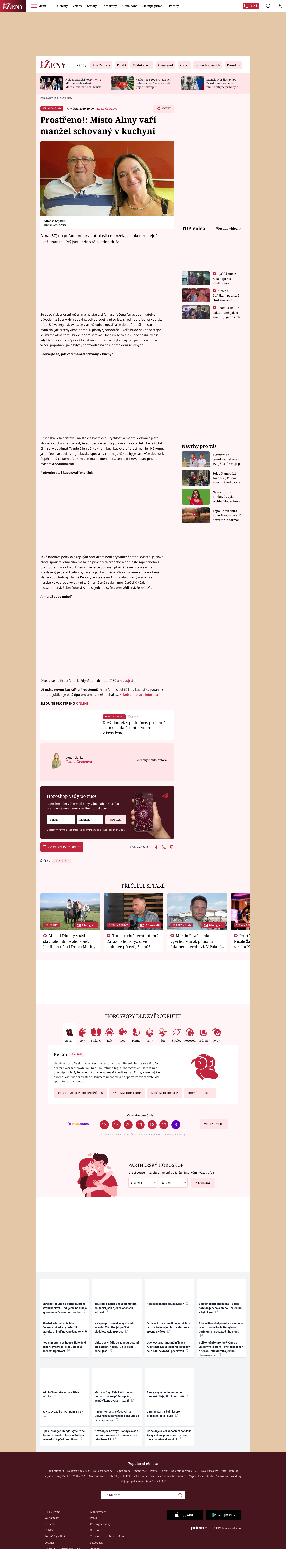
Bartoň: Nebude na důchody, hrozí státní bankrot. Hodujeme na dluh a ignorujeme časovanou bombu (65, 1308)
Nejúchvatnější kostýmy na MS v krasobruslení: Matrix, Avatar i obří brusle (83, 83)
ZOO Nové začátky (206, 1471)
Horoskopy (109, 6)
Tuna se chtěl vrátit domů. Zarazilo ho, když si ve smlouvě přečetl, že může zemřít (133, 943)
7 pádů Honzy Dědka (57, 1476)
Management (98, 1512)
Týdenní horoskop (127, 1093)
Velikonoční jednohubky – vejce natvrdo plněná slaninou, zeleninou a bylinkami (221, 1308)
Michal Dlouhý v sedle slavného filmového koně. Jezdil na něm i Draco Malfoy (69, 941)
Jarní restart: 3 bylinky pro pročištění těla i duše (163, 1413)
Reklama (50, 1524)
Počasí (164, 1471)
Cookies (49, 1542)
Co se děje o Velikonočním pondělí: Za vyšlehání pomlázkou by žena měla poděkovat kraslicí (169, 1435)
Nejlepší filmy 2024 (78, 1471)
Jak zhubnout (56, 1471)
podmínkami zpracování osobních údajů (104, 829)
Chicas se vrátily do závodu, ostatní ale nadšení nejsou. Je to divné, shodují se (117, 1347)
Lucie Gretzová (107, 108)
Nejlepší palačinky (132, 1481)
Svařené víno (97, 1476)
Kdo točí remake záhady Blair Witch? (61, 1394)
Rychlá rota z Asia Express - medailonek (224, 278)
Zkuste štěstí (213, 1124)
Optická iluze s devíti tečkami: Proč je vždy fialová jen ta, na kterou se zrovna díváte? (169, 1327)
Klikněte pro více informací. (140, 694)
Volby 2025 (79, 1476)
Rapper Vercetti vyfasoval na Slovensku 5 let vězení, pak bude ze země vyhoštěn (117, 1416)
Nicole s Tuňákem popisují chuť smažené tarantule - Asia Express (226, 300)
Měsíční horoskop (164, 1093)
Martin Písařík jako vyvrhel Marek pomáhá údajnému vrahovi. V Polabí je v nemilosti (195, 943)
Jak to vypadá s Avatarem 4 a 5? (63, 1413)
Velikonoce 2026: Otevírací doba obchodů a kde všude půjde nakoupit (153, 83)
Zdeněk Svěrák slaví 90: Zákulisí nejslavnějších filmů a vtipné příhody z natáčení (222, 85)
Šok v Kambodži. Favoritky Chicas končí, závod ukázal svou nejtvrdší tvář (227, 478)
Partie (153, 1471)
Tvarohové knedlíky (228, 1476)
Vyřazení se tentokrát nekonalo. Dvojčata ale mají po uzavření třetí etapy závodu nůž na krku (227, 459)
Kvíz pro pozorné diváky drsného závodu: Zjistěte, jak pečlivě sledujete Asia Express (115, 1327)
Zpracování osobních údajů (107, 1536)
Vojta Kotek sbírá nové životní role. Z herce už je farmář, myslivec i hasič (227, 515)
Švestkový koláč (156, 1481)
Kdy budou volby (181, 1471)
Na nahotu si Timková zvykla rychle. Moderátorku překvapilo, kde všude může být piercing (227, 497)
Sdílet (165, 109)
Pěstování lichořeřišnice (171, 1476)
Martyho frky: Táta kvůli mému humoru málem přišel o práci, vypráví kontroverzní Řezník (114, 1396)
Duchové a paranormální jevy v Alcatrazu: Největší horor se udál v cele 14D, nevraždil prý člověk (168, 1347)
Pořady (174, 6)
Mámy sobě (129, 6)
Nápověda (96, 1542)
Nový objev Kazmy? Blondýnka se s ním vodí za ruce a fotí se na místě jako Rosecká (116, 1435)
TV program (122, 1471)
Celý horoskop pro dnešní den (80, 1093)
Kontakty (96, 1530)
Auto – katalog (229, 1471)
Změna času (140, 1471)
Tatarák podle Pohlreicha (123, 1476)
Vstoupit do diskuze (62, 847)
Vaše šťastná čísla (140, 1115)
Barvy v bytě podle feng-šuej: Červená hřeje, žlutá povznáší (167, 1394)
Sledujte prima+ (153, 6)
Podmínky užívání (56, 1536)
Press (93, 1518)
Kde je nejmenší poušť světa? (167, 1303)
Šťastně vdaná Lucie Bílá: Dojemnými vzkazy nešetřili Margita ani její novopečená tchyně (65, 1329)
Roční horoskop (200, 1093)
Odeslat (113, 818)
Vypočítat (200, 1181)
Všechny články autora (152, 760)
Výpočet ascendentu (201, 1476)
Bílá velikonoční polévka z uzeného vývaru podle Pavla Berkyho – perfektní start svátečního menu (221, 1329)
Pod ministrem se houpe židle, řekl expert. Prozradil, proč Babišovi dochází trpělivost (64, 1347)
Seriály (92, 6)
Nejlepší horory (102, 1471)
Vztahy (77, 6)
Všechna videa (227, 228)
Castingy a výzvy (100, 1524)
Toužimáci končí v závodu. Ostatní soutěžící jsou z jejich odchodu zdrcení (116, 1308)
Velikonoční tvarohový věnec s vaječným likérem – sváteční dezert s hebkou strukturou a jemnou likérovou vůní (221, 1349)
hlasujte (126, 680)
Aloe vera (148, 1476)
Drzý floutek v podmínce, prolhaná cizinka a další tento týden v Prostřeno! (134, 727)
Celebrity (61, 6)
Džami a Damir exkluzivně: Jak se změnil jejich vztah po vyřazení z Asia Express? (226, 317)
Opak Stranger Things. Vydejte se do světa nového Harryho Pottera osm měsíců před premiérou (64, 1435)
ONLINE (82, 703)
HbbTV (49, 1530)
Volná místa (52, 1518)
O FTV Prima (52, 1512)
